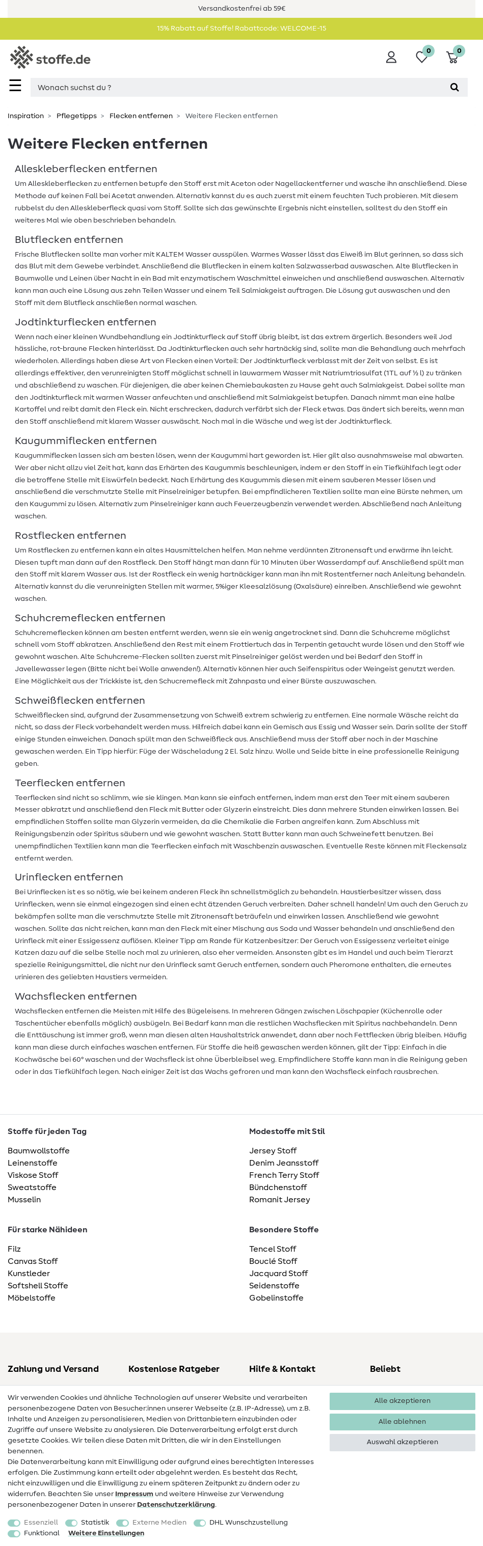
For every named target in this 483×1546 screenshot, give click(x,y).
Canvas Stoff (33, 1261)
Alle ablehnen (402, 1421)
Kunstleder (29, 1273)
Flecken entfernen (140, 116)
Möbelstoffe (32, 1298)
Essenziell (41, 1522)
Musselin (24, 1200)
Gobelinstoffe (276, 1298)
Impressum (134, 1494)
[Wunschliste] (422, 57)
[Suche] (455, 87)
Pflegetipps (76, 116)
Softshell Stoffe (38, 1286)
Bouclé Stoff (273, 1261)
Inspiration (26, 116)
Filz (14, 1249)
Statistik (95, 1522)
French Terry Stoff (284, 1175)
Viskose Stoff (33, 1175)
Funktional (42, 1533)
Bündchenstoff (278, 1187)
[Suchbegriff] (236, 87)
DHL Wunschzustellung (248, 1522)
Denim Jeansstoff (283, 1163)
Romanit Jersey (279, 1200)
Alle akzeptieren (402, 1400)
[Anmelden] (391, 57)
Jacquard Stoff (278, 1273)
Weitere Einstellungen (106, 1533)
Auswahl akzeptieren (402, 1442)
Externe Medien (159, 1522)
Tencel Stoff (272, 1249)
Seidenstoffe (274, 1286)
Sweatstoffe (32, 1187)
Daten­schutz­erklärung (176, 1504)
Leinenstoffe (33, 1163)
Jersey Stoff (273, 1151)
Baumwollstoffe (39, 1151)
